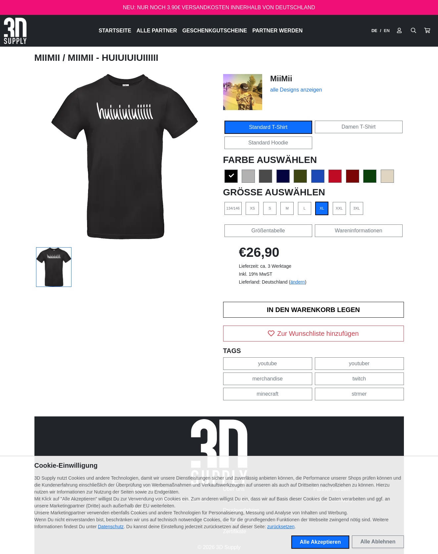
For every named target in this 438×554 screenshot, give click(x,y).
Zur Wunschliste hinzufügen (313, 333)
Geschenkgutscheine (214, 30)
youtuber (359, 363)
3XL (356, 208)
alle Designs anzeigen (296, 90)
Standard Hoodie (268, 142)
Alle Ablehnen (377, 541)
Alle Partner (156, 30)
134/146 (233, 208)
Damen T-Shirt (359, 127)
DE (374, 30)
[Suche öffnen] (413, 31)
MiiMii (48, 58)
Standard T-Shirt (268, 127)
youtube (267, 363)
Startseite (115, 30)
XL (321, 208)
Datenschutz (111, 526)
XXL (339, 208)
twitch (359, 378)
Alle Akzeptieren (320, 542)
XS (252, 208)
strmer (359, 394)
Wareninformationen (358, 230)
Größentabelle (268, 230)
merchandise (267, 378)
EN (387, 30)
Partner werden (277, 30)
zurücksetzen (280, 526)
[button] (427, 31)
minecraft (267, 394)
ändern (297, 282)
